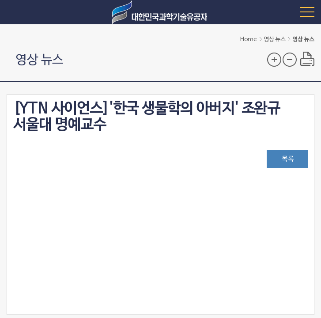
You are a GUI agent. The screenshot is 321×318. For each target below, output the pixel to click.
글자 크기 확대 (274, 60)
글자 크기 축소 (290, 60)
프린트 (307, 59)
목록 (288, 159)
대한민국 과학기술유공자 (160, 12)
